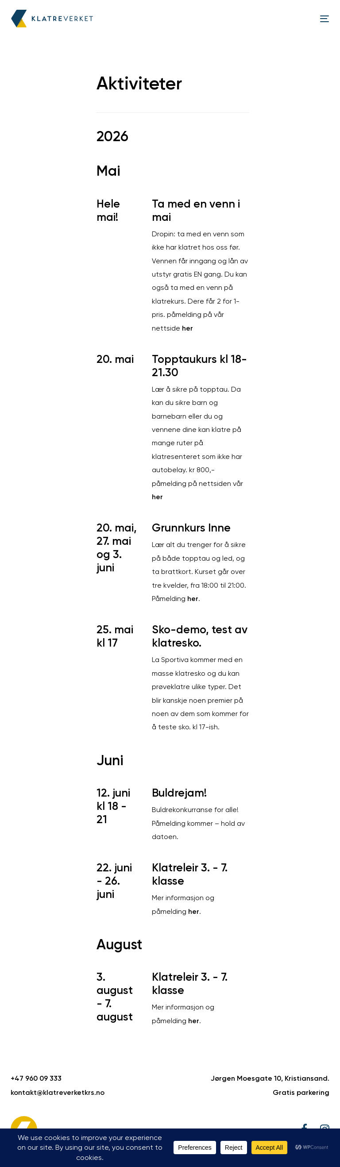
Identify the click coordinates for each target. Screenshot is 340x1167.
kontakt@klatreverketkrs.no (57, 1092)
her (187, 328)
